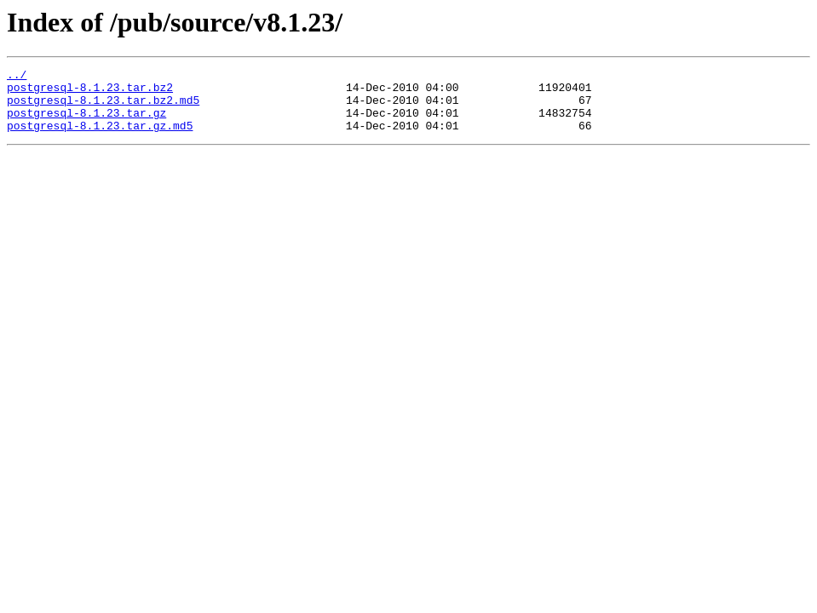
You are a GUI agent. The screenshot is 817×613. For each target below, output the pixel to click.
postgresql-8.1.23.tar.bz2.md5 (103, 107)
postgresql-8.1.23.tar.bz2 (90, 92)
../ (16, 76)
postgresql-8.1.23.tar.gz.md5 (100, 138)
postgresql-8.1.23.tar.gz (86, 122)
